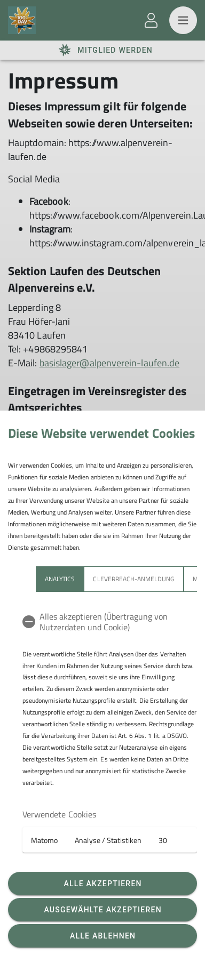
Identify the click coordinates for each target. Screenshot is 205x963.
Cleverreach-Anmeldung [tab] (133, 579)
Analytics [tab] (60, 579)
